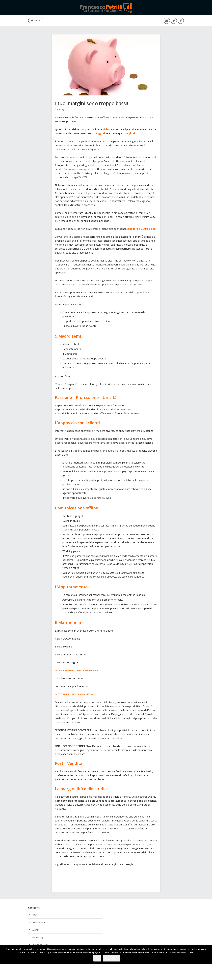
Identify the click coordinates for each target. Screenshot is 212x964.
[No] (208, 954)
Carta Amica (38, 922)
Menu (36, 20)
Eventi (35, 929)
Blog (34, 914)
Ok (97, 958)
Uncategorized (39, 944)
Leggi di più (111, 958)
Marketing (37, 937)
